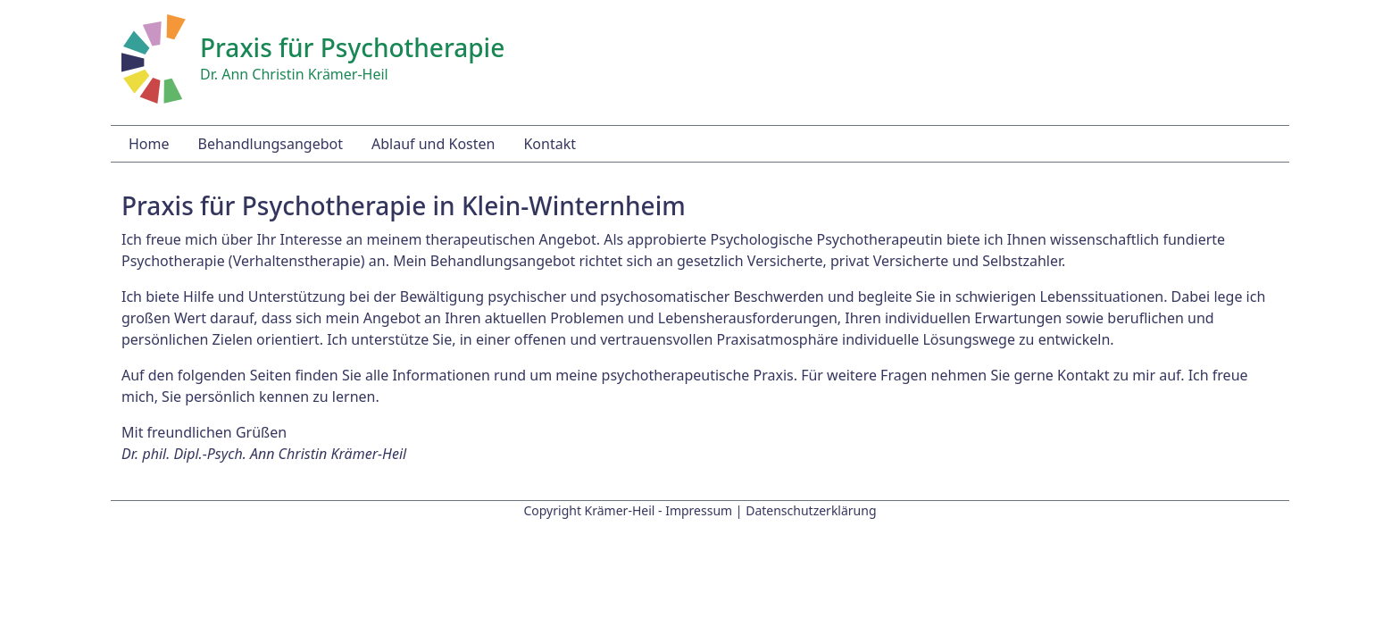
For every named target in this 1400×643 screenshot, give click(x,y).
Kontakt (549, 144)
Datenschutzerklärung (811, 510)
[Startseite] (153, 57)
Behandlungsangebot (270, 144)
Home (149, 144)
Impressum (698, 510)
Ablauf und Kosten (433, 144)
